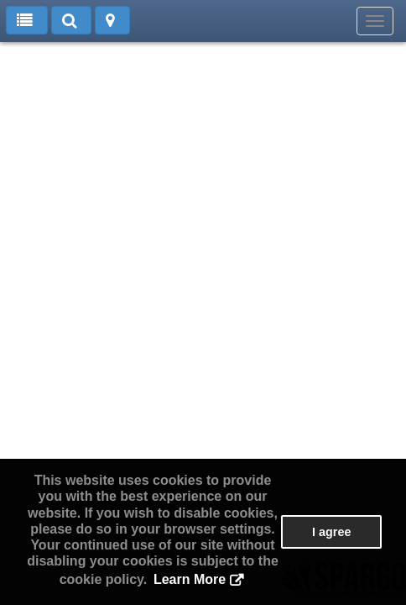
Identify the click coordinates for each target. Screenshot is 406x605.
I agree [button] (331, 532)
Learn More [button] (190, 579)
